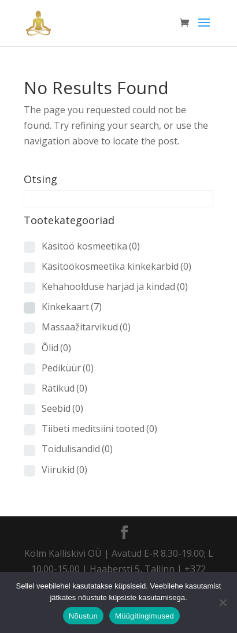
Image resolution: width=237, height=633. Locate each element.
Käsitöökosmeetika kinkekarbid (116, 266)
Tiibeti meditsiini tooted (99, 428)
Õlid (56, 347)
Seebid (62, 408)
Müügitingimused (144, 616)
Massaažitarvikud (86, 327)
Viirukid (64, 469)
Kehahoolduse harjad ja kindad (115, 286)
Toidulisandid (77, 448)
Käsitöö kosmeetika (91, 246)
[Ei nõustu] (222, 602)
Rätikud (64, 388)
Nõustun (83, 616)
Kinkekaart (72, 306)
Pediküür (68, 368)
